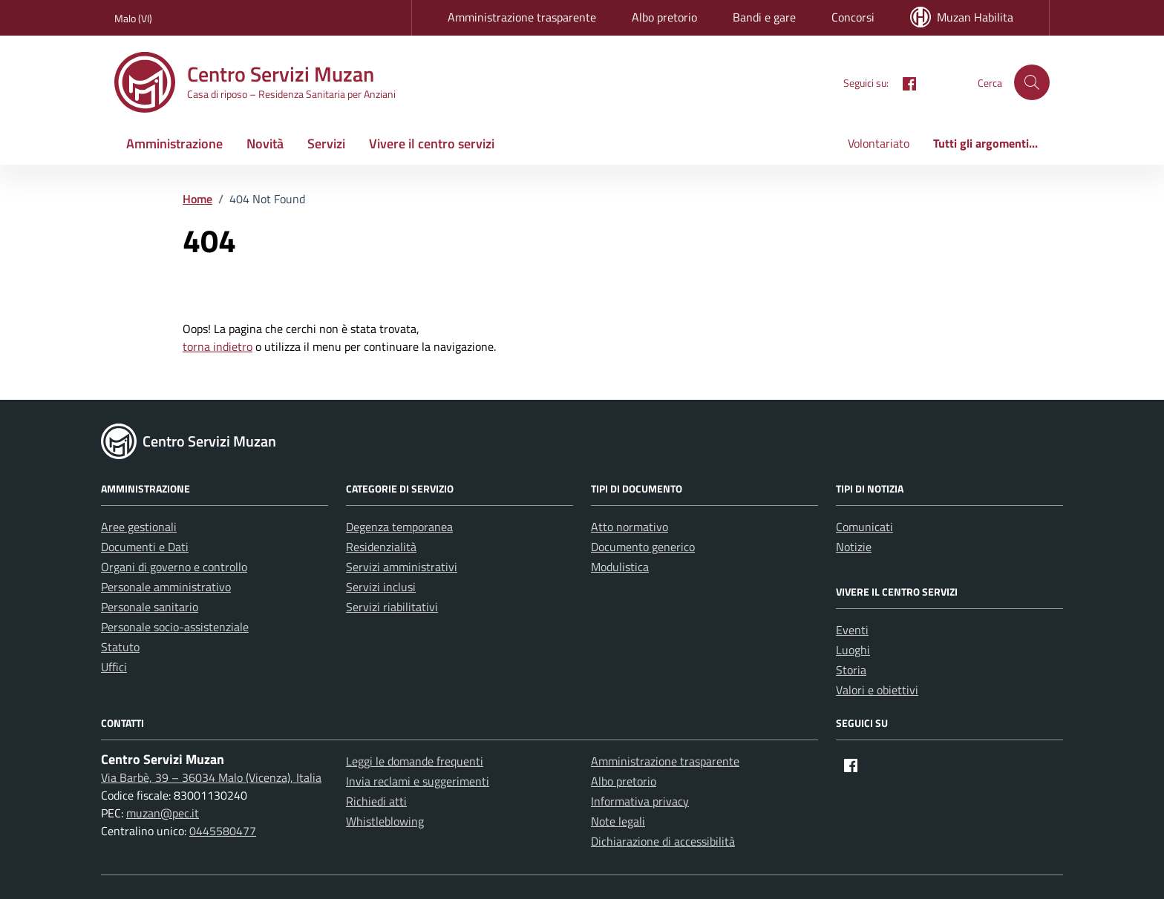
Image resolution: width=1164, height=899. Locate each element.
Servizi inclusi (381, 587)
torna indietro (217, 346)
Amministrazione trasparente (522, 17)
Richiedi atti (376, 801)
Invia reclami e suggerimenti (417, 781)
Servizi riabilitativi (392, 607)
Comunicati (864, 527)
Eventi (852, 630)
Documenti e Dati (145, 547)
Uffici (114, 667)
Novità (265, 144)
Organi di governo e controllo (174, 567)
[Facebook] (903, 82)
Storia (851, 670)
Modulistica (620, 567)
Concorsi (852, 17)
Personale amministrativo (166, 587)
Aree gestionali (139, 527)
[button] (1032, 82)
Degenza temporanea (399, 527)
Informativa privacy (640, 801)
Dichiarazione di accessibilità (663, 841)
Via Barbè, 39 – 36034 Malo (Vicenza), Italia (211, 777)
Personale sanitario (149, 607)
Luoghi (853, 650)
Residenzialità (381, 547)
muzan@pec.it (162, 813)
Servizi (326, 144)
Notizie (854, 547)
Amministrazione (174, 144)
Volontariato (878, 143)
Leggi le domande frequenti (414, 761)
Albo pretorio (664, 17)
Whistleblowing (385, 821)
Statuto (120, 647)
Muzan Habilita (961, 17)
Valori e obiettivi (877, 690)
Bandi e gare (764, 17)
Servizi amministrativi (401, 567)
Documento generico (643, 547)
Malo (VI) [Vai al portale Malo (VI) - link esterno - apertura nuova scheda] (133, 18)
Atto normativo (629, 527)
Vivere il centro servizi (431, 144)
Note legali (618, 821)
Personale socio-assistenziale (175, 627)
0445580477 (222, 831)
